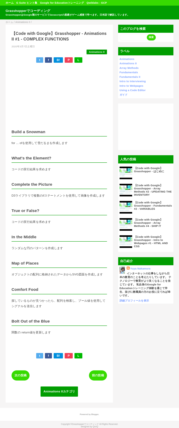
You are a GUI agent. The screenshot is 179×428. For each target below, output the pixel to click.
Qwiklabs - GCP (97, 2)
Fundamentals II (130, 76)
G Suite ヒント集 (26, 2)
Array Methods (129, 67)
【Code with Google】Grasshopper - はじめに (149, 170)
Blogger (94, 414)
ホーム (10, 2)
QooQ (95, 426)
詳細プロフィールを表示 (134, 300)
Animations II (97, 52)
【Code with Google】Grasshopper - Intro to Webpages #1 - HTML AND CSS (151, 241)
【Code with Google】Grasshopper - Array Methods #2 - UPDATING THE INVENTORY (153, 190)
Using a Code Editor (133, 90)
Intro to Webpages (131, 85)
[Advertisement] (146, 127)
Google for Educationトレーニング (62, 2)
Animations (127, 58)
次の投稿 (21, 375)
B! (58, 60)
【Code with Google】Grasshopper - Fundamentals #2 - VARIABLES (153, 205)
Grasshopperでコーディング (28, 11)
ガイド (124, 94)
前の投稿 (98, 375)
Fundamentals (129, 72)
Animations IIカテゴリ (59, 391)
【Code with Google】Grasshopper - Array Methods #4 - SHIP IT (148, 222)
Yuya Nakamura (140, 268)
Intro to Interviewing (133, 81)
